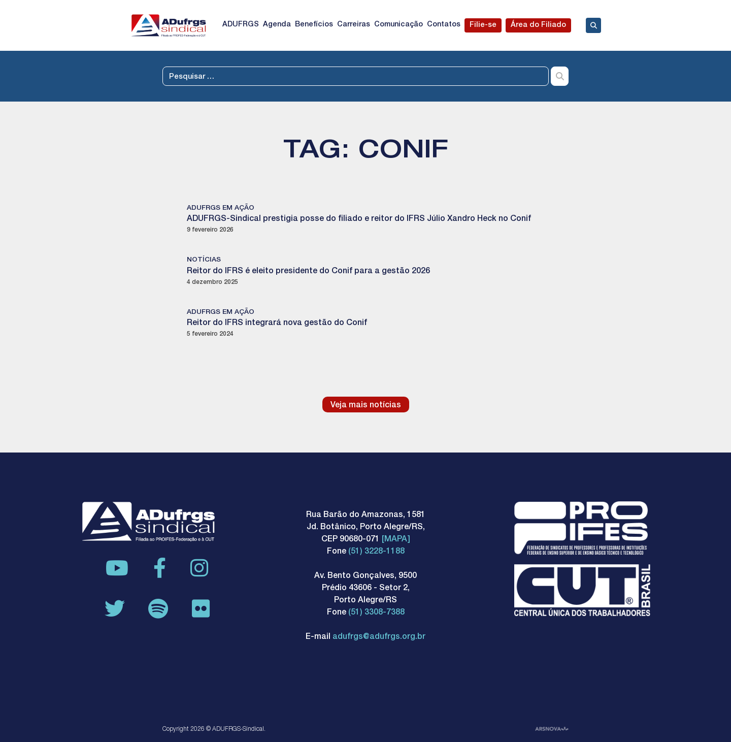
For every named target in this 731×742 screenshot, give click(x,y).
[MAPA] (396, 540)
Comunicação (398, 24)
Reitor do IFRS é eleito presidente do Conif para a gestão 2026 (308, 272)
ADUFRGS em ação (220, 208)
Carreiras (353, 24)
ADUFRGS (240, 24)
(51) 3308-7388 (376, 613)
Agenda (277, 24)
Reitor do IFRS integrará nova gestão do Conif (277, 323)
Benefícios (314, 24)
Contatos (443, 24)
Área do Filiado (538, 25)
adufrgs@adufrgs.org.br (379, 637)
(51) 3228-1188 (376, 552)
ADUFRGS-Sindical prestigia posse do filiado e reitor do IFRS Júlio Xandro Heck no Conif (359, 219)
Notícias (204, 260)
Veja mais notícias (365, 406)
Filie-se (483, 25)
